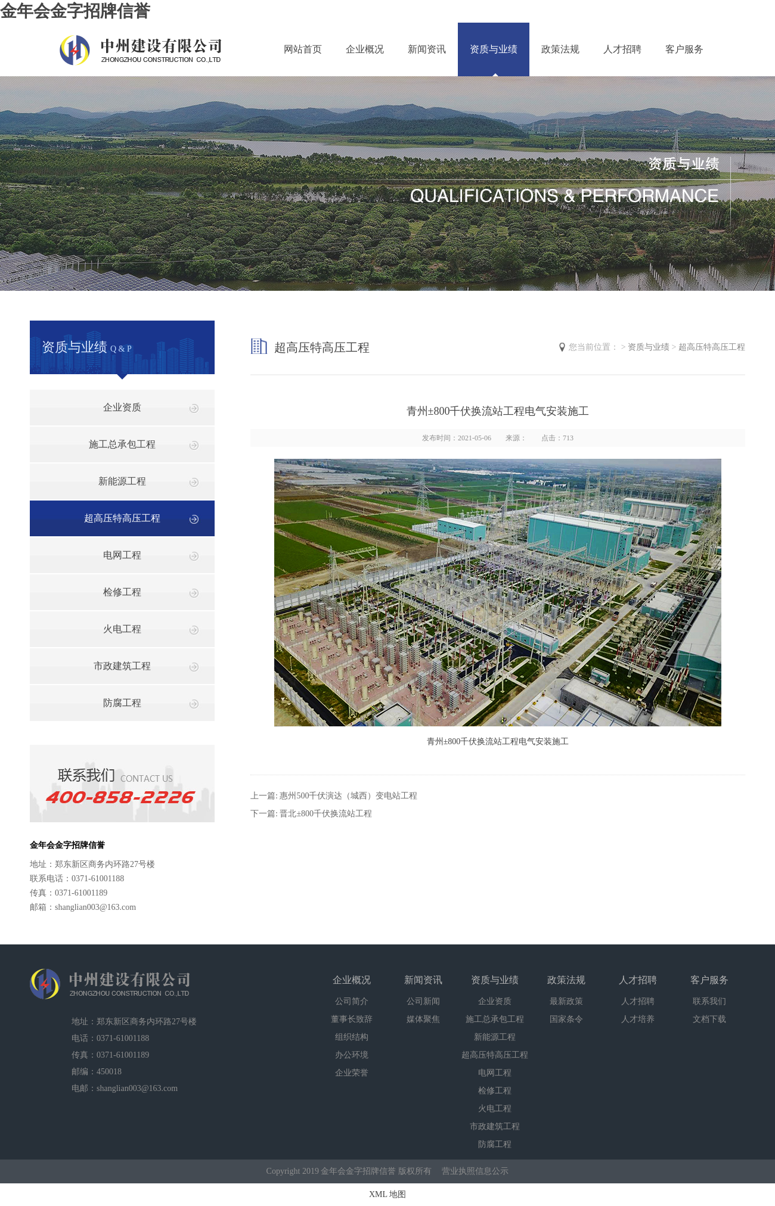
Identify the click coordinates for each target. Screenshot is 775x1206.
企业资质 (122, 407)
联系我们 (709, 1001)
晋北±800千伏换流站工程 (326, 813)
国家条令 (566, 1019)
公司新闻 (423, 1001)
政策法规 (560, 49)
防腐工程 (122, 703)
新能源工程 (122, 481)
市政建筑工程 (122, 666)
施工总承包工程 (122, 444)
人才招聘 (622, 49)
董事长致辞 (352, 1019)
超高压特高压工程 (122, 518)
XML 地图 (387, 1194)
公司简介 (351, 1001)
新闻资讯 (427, 49)
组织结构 (351, 1037)
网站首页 (303, 49)
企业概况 (365, 49)
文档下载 (709, 1019)
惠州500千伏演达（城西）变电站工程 (348, 795)
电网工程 (122, 555)
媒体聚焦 (423, 1019)
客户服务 (684, 49)
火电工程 (122, 629)
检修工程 (122, 592)
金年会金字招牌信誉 (75, 11)
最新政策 (566, 1001)
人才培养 (638, 1019)
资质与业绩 (493, 49)
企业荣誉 (351, 1072)
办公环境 (351, 1054)
